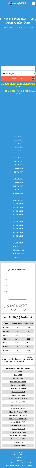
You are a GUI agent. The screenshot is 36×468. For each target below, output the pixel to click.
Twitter (23, 465)
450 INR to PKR (18, 215)
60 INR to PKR (18, 193)
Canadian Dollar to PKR (18, 388)
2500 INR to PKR (18, 257)
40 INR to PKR (18, 190)
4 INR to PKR (18, 143)
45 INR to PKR (18, 172)
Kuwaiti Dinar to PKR (18, 408)
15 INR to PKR (18, 161)
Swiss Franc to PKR (18, 439)
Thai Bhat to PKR (18, 442)
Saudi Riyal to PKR (18, 429)
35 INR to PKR (18, 168)
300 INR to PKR (18, 229)
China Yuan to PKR (18, 392)
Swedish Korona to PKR (18, 435)
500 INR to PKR (18, 243)
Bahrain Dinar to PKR (18, 385)
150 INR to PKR (18, 204)
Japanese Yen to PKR (18, 405)
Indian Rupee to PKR (18, 402)
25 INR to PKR (18, 165)
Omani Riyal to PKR (18, 422)
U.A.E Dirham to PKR (18, 445)
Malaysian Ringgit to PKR (18, 412)
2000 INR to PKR (18, 254)
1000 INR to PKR (18, 246)
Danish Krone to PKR (18, 395)
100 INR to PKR (18, 221)
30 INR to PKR (18, 186)
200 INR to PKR (18, 225)
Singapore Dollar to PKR (18, 432)
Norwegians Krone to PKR (18, 419)
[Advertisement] (18, 48)
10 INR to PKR (18, 179)
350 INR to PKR (18, 211)
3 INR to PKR (18, 140)
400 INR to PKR (18, 232)
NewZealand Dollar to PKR (18, 415)
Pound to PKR (18, 378)
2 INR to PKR (18, 136)
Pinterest (29, 465)
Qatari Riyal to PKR (18, 425)
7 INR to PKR (18, 151)
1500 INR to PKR (18, 250)
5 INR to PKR (18, 157)
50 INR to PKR (18, 200)
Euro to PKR (18, 375)
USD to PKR (18, 371)
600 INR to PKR (18, 236)
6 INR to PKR (18, 147)
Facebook (16, 465)
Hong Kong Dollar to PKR (18, 398)
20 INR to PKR (18, 182)
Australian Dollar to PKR (18, 382)
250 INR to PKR (18, 207)
